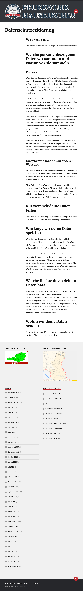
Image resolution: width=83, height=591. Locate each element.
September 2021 (13, 531)
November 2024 (13, 422)
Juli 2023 (11, 467)
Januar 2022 (12, 516)
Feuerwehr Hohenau (52, 433)
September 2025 (13, 402)
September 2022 (13, 492)
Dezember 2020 (13, 566)
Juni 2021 (11, 546)
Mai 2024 (11, 427)
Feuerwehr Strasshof (52, 438)
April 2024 (11, 432)
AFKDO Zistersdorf (52, 394)
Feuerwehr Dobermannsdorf (55, 423)
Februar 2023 (12, 477)
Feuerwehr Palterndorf (53, 428)
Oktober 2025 (13, 397)
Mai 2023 (11, 472)
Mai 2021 (11, 551)
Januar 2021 (12, 561)
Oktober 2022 (13, 487)
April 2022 (11, 507)
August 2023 (12, 462)
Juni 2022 (11, 502)
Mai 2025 (11, 407)
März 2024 (11, 437)
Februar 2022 (12, 511)
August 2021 (12, 536)
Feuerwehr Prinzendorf (53, 414)
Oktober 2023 (13, 457)
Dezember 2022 (13, 482)
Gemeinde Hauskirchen (53, 409)
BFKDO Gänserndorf (53, 399)
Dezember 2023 (13, 447)
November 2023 (13, 452)
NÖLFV (48, 404)
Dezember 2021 (13, 521)
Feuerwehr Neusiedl (52, 418)
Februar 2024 (12, 442)
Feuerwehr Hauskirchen (25, 583)
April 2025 (11, 412)
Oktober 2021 (13, 526)
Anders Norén (19, 587)
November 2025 (13, 392)
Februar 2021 (12, 556)
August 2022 (12, 497)
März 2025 (11, 417)
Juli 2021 (11, 541)
